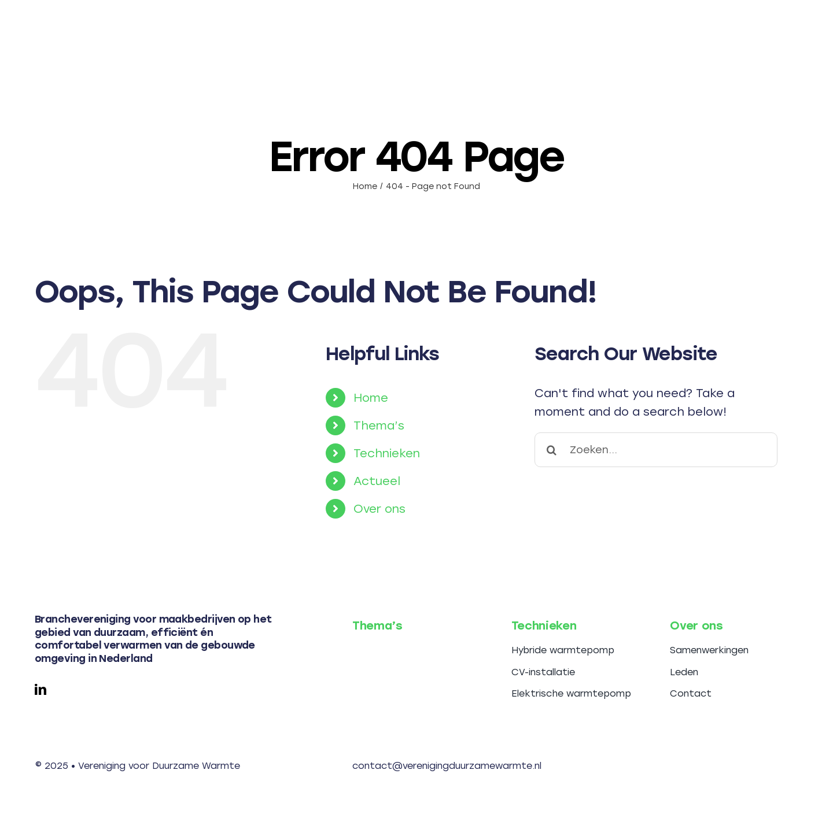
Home (370, 398)
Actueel (376, 481)
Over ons (379, 509)
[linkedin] (40, 689)
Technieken (386, 453)
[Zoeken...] (656, 449)
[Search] (552, 449)
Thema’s (378, 425)
